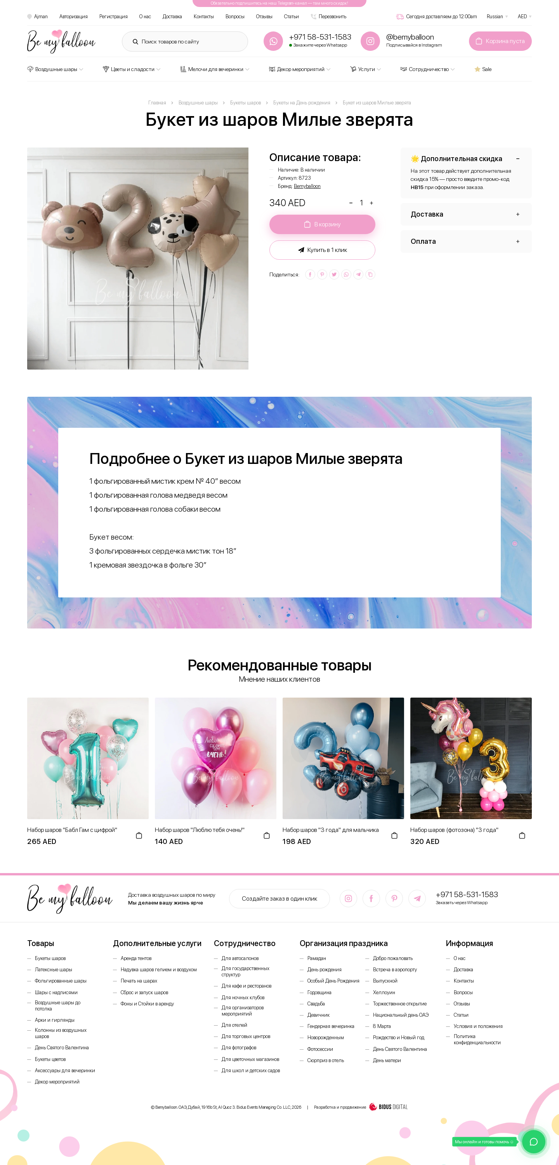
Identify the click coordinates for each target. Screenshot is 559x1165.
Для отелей (234, 1025)
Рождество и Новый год (398, 1037)
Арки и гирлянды (55, 1020)
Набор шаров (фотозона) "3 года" (454, 829)
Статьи (291, 16)
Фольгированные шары (61, 981)
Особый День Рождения (333, 981)
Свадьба (316, 1004)
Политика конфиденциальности (477, 1039)
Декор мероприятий (297, 69)
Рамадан (316, 958)
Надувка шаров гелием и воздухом (159, 969)
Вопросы (235, 16)
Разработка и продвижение (361, 1107)
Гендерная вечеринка (330, 1026)
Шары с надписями (56, 992)
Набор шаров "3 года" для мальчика (331, 829)
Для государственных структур (245, 971)
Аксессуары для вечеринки (65, 1070)
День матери (387, 1060)
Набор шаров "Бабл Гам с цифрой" (72, 829)
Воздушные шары (52, 69)
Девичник (318, 1015)
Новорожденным (325, 1037)
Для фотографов (239, 1047)
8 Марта (382, 1026)
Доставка (172, 16)
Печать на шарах (139, 981)
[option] (138, 259)
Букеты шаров (50, 958)
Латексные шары (53, 969)
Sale (482, 69)
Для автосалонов (240, 958)
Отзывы (264, 16)
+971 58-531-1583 (467, 894)
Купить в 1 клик (322, 250)
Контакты (204, 16)
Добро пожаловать (393, 958)
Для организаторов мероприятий (243, 1011)
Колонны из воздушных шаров (61, 1033)
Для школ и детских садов (251, 1070)
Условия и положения (478, 1026)
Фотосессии (320, 1049)
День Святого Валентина (62, 1047)
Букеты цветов (50, 1059)
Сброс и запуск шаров (144, 992)
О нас (145, 16)
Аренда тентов (136, 958)
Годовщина (319, 992)
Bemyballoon (307, 186)
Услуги (362, 69)
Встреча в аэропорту (395, 969)
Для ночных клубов (243, 997)
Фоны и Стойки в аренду (147, 1004)
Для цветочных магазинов (250, 1059)
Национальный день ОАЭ (401, 1015)
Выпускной (385, 981)
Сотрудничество (425, 69)
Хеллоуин (384, 992)
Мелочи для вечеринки (211, 69)
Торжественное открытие (400, 1004)
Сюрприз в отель (325, 1060)
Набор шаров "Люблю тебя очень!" (200, 829)
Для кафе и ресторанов (246, 986)
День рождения (324, 969)
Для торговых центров (246, 1036)
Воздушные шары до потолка (57, 1006)
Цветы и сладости (129, 69)
